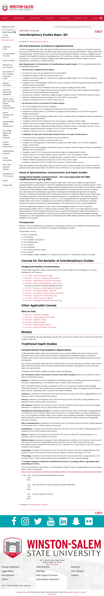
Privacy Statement (11, 566)
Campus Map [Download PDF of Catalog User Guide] (7, 185)
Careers (75, 575)
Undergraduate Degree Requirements (8, 123)
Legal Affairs (8, 571)
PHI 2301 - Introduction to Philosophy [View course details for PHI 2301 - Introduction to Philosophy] (39, 295)
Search (97, 18)
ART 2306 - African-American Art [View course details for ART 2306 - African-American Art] (36, 275)
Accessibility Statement (47, 579)
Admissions (19, 18)
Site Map (40, 571)
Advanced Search (8, 40)
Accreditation (8, 575)
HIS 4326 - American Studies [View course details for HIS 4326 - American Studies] (35, 322)
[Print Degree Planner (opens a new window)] (96, 31)
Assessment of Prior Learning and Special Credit (8, 75)
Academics (35, 18)
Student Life (80, 18)
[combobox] (78, 26)
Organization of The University (8, 175)
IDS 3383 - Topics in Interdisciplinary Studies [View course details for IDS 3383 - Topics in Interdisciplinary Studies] (41, 283)
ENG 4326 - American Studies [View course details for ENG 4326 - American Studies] (35, 320)
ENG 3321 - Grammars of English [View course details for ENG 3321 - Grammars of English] (37, 315)
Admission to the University (8, 66)
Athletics (50, 18)
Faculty (5, 180)
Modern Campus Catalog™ (77, 592)
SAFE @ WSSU (43, 566)
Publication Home (7, 48)
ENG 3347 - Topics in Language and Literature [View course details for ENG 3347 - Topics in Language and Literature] (42, 278)
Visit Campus (77, 571)
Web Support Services (47, 575)
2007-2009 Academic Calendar (7, 167)
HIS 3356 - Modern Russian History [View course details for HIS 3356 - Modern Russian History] (38, 325)
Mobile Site (52, 594)
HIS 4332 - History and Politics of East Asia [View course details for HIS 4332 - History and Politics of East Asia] (40, 327)
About (5, 18)
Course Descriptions (7, 159)
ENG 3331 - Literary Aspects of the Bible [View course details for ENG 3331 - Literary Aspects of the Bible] (40, 317)
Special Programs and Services (8, 114)
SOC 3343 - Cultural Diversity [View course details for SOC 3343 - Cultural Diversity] (35, 298)
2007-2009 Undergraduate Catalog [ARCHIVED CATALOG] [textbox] (73, 27)
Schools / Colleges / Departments (8, 144)
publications (23, 592)
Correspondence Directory (9, 54)
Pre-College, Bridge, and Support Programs (7, 133)
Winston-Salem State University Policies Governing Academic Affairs (9, 103)
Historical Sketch (9, 60)
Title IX (5, 579)
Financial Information (7, 84)
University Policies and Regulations (7, 92)
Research (64, 18)
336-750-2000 (52, 564)
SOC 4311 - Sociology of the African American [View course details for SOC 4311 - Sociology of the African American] (41, 300)
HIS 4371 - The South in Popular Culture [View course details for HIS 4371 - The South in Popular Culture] (39, 290)
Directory (75, 566)
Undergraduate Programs (8, 152)
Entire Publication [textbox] (7, 30)
